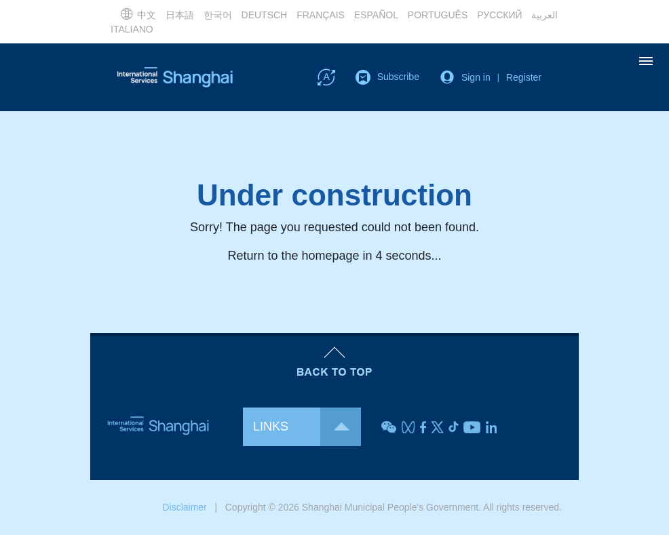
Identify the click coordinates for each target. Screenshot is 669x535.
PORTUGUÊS (437, 14)
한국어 (218, 14)
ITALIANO (132, 29)
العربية (544, 14)
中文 (138, 13)
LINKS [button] (307, 427)
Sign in (476, 77)
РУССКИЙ (499, 14)
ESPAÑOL (376, 14)
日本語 (180, 14)
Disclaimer (184, 507)
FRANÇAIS (321, 14)
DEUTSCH (265, 14)
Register (523, 77)
